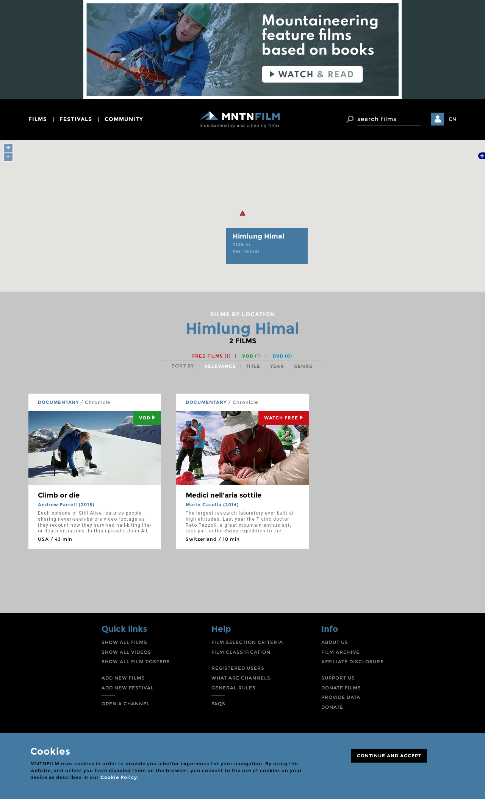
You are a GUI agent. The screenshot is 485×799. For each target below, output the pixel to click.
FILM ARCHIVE (340, 652)
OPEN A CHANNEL (126, 703)
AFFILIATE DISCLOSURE (352, 661)
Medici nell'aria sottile (223, 495)
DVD (282, 356)
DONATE (332, 707)
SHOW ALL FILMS (124, 642)
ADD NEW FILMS (123, 678)
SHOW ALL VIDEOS (126, 652)
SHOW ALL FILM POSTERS (136, 661)
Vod (147, 418)
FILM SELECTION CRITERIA (247, 642)
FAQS (218, 703)
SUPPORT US (338, 678)
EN (453, 119)
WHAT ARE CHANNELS (241, 678)
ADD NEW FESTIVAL (128, 688)
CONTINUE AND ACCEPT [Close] (389, 755)
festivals (75, 119)
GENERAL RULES (233, 688)
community (124, 119)
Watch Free (283, 418)
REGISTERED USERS (237, 668)
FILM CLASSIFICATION (241, 652)
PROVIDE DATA (340, 697)
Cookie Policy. (119, 777)
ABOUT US (334, 642)
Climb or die (59, 495)
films (37, 119)
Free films (211, 356)
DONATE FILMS (341, 688)
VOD (251, 356)
